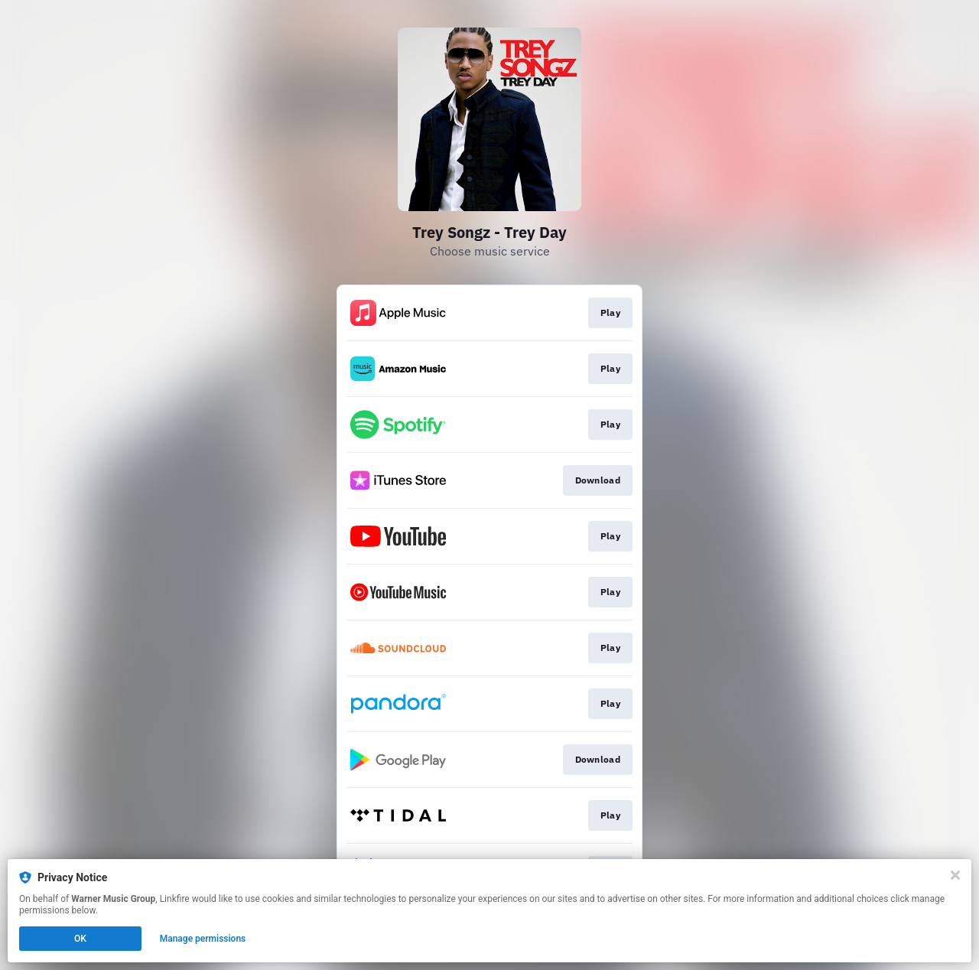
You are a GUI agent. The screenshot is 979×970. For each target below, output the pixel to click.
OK (80, 938)
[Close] (955, 875)
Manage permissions (203, 938)
